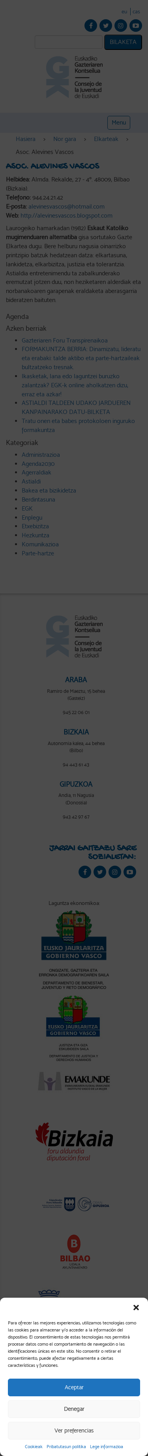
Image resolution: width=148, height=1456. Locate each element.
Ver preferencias (74, 1430)
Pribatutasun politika (66, 1446)
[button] (136, 1307)
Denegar (74, 1408)
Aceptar (74, 1387)
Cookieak (34, 1446)
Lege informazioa (106, 1446)
